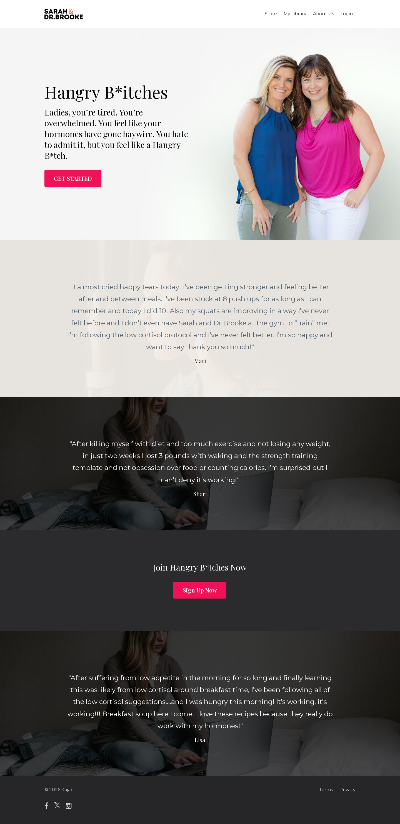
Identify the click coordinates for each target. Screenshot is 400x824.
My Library (295, 13)
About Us (323, 13)
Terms (326, 789)
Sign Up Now (200, 590)
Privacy (347, 789)
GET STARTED (73, 178)
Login (347, 13)
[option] (200, 318)
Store (271, 13)
